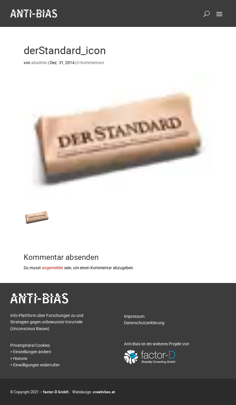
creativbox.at (104, 391)
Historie (20, 358)
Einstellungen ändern (32, 351)
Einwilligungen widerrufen (36, 365)
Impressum (134, 316)
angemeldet (52, 267)
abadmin (39, 62)
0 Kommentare (90, 62)
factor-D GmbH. (56, 391)
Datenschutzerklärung (144, 322)
